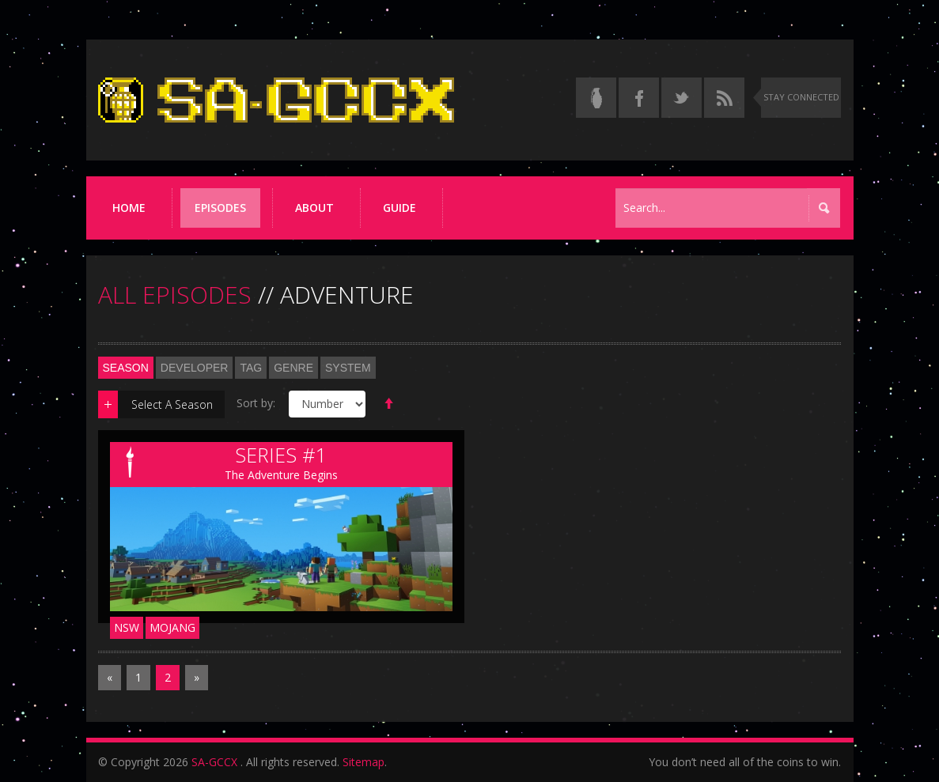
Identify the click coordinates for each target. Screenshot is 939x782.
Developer (195, 367)
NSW (126, 627)
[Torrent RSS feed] (724, 97)
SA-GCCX (214, 761)
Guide (399, 207)
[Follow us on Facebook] (639, 97)
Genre (293, 367)
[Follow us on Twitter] (681, 97)
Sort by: (256, 402)
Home (129, 207)
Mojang (172, 627)
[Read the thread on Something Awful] (596, 97)
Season (126, 367)
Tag (251, 367)
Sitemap (363, 761)
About (314, 207)
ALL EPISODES (175, 294)
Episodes (220, 207)
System (348, 367)
